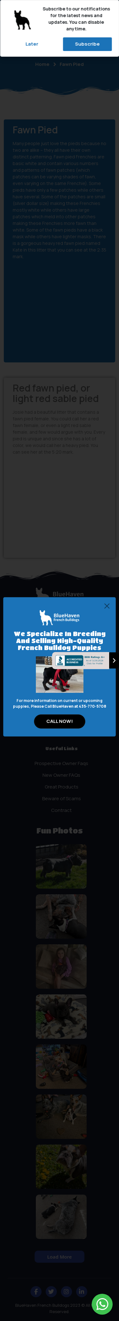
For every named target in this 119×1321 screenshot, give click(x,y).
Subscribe (87, 44)
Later (31, 44)
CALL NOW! (59, 721)
